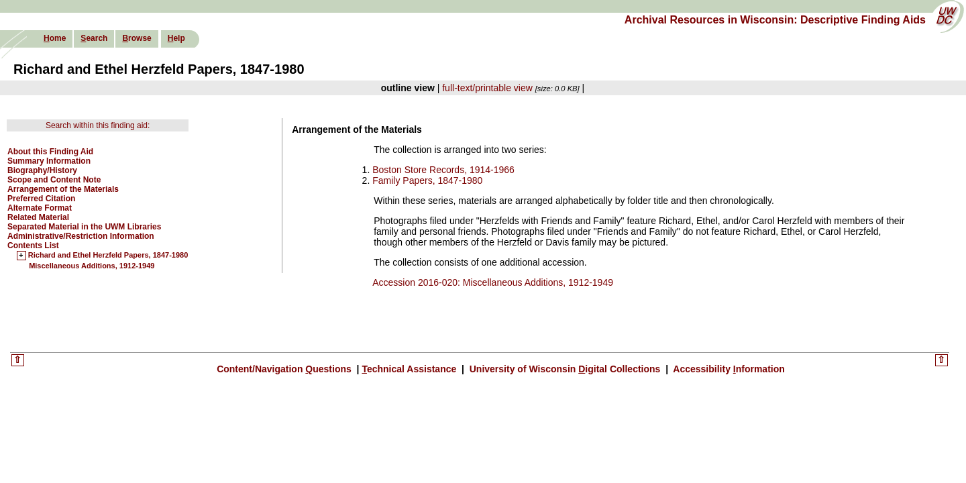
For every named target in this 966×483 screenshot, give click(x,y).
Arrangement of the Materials (63, 189)
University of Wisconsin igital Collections (565, 369)
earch (93, 38)
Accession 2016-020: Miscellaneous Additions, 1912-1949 (492, 282)
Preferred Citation (41, 198)
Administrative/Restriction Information (80, 236)
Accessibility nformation (728, 369)
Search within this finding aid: (98, 125)
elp (176, 38)
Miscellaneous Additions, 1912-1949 (91, 266)
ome (55, 38)
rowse (136, 38)
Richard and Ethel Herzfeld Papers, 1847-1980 (108, 256)
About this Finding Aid (50, 151)
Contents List (33, 245)
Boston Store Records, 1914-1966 (443, 169)
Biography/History (42, 170)
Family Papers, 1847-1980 (427, 180)
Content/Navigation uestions (285, 369)
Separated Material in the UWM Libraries (84, 226)
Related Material (38, 217)
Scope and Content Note (54, 179)
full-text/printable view (487, 88)
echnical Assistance (410, 369)
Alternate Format (39, 208)
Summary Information (49, 161)
